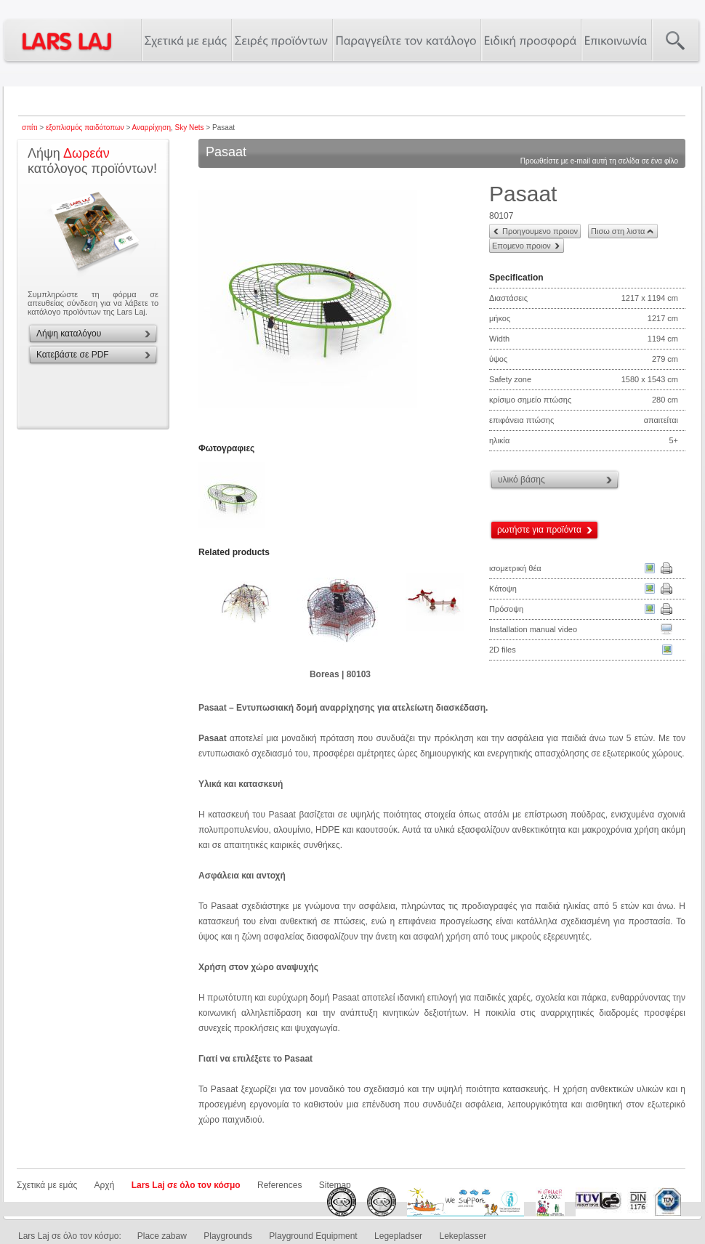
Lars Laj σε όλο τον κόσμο (186, 1185)
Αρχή (104, 1185)
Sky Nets (189, 128)
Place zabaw (162, 1236)
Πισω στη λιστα (618, 231)
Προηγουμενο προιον (540, 231)
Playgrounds (228, 1236)
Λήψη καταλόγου (68, 333)
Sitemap (335, 1185)
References (279, 1185)
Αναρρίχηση (151, 128)
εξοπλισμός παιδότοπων (85, 128)
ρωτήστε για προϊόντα (539, 530)
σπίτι (29, 128)
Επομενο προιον (521, 245)
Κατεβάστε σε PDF (72, 355)
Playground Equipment (313, 1236)
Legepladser (398, 1236)
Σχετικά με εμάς (47, 1185)
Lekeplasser (462, 1236)
